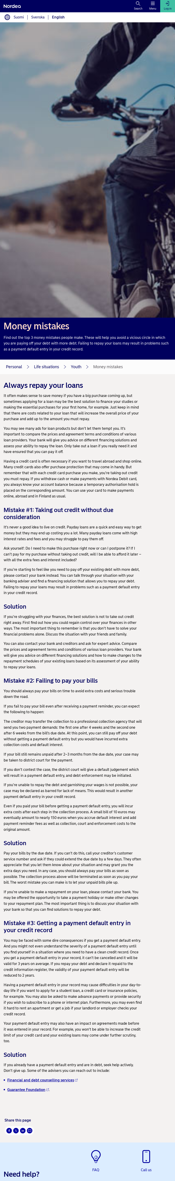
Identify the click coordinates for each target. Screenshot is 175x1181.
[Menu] (152, 6)
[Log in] (167, 6)
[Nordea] (12, 6)
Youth (76, 366)
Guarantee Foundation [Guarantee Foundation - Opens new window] (28, 1090)
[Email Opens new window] (29, 1130)
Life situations (46, 366)
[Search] (138, 6)
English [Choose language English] (58, 17)
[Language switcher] (7, 17)
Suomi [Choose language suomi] (19, 17)
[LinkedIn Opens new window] (23, 1130)
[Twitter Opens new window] (16, 1130)
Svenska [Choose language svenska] (38, 17)
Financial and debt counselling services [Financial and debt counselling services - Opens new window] (42, 1080)
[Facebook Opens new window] (9, 1130)
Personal (14, 366)
